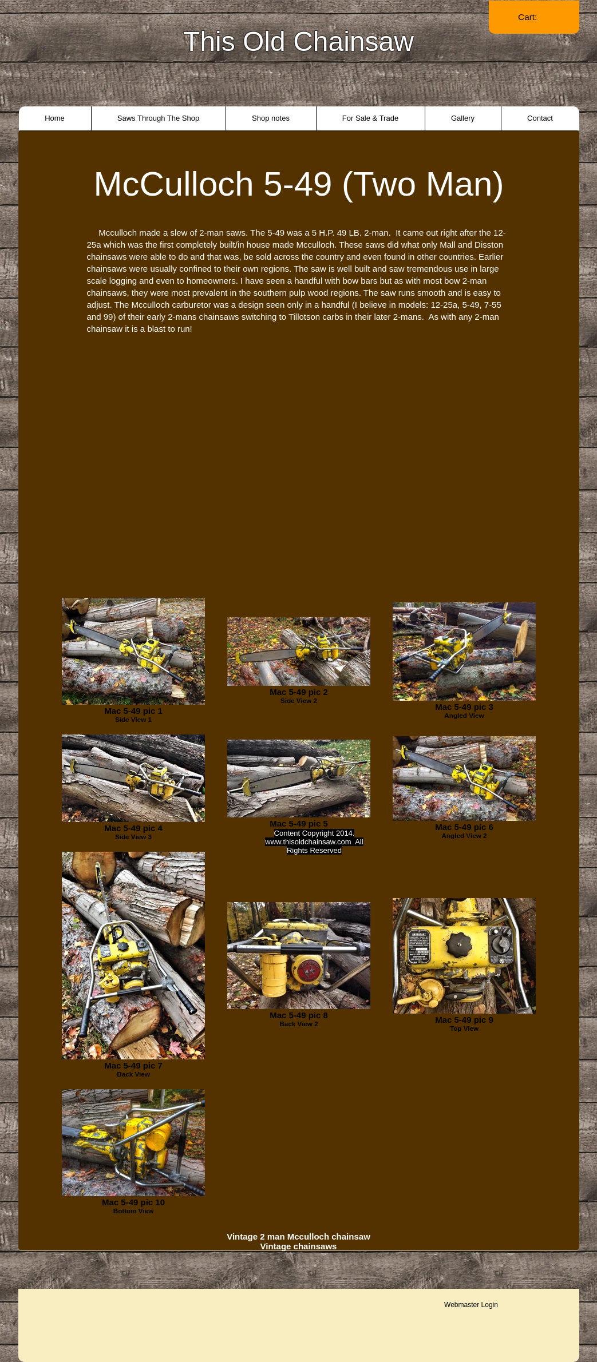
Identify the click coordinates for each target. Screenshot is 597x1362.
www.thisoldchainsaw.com (308, 841)
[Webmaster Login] (471, 1305)
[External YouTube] (294, 471)
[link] (534, 17)
